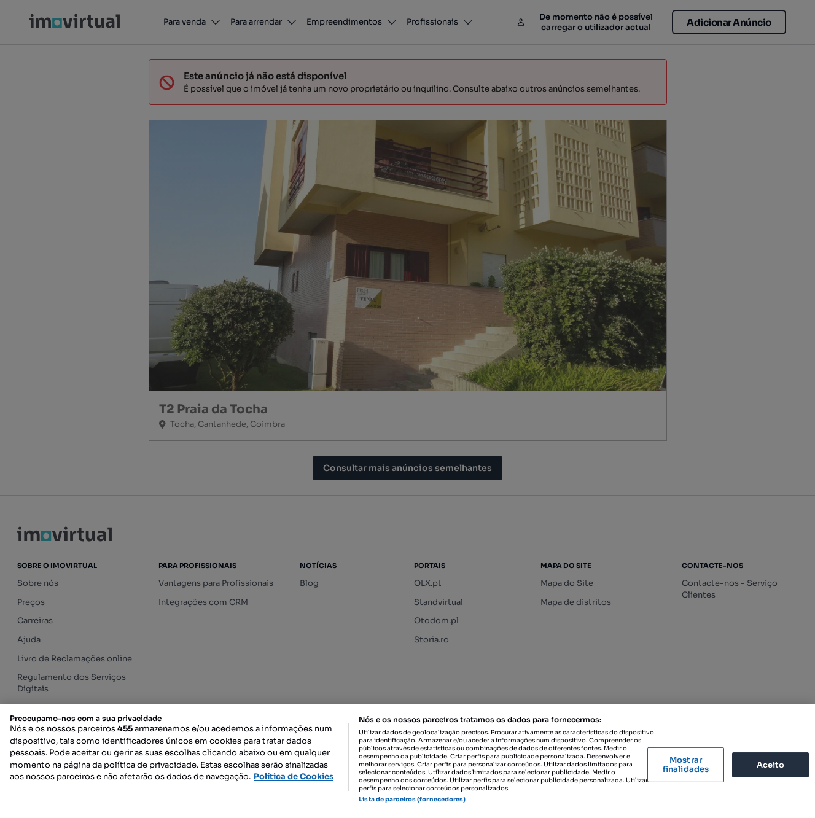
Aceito (771, 764)
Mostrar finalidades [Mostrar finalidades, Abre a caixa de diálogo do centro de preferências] (686, 765)
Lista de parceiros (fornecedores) (412, 799)
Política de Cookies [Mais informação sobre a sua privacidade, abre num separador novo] (293, 776)
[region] (407, 761)
